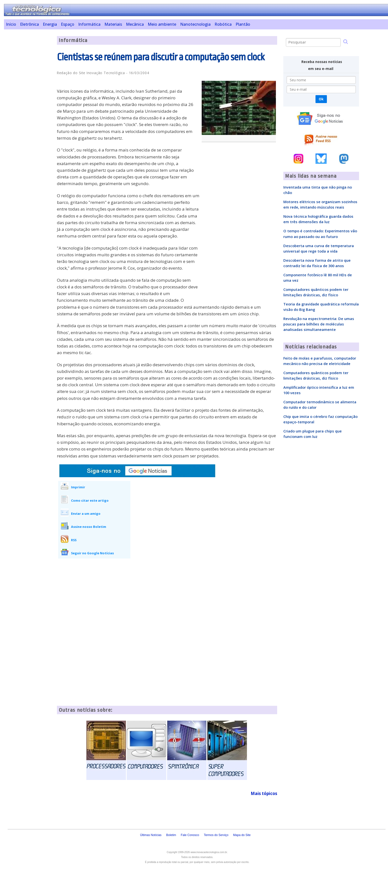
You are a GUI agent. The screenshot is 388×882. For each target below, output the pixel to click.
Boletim (171, 835)
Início (11, 24)
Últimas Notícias (151, 835)
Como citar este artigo (90, 500)
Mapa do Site (242, 835)
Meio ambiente (162, 24)
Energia (50, 24)
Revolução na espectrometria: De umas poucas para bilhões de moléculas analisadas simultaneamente (318, 324)
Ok (321, 99)
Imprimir (78, 487)
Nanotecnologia (195, 24)
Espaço (67, 24)
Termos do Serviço (216, 835)
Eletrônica (29, 24)
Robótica (223, 24)
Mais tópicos (264, 793)
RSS (73, 540)
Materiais (113, 24)
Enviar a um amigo (85, 513)
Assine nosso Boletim (88, 526)
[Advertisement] (28, 110)
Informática (89, 24)
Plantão (243, 24)
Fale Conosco (190, 835)
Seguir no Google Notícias (92, 553)
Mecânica (135, 24)
